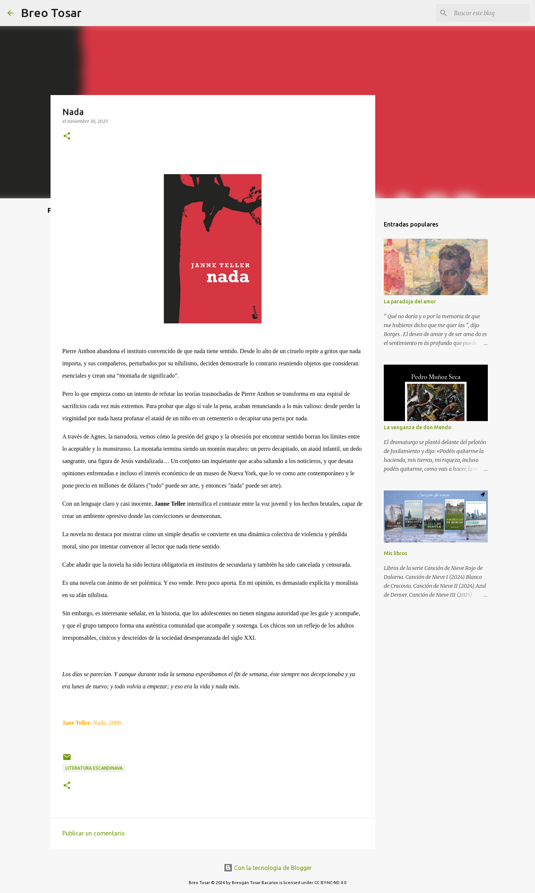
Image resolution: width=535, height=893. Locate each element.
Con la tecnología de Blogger (268, 867)
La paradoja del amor (410, 301)
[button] (66, 136)
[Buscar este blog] (490, 13)
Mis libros (395, 553)
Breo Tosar (51, 12)
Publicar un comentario (93, 833)
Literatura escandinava (94, 768)
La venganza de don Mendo (417, 427)
